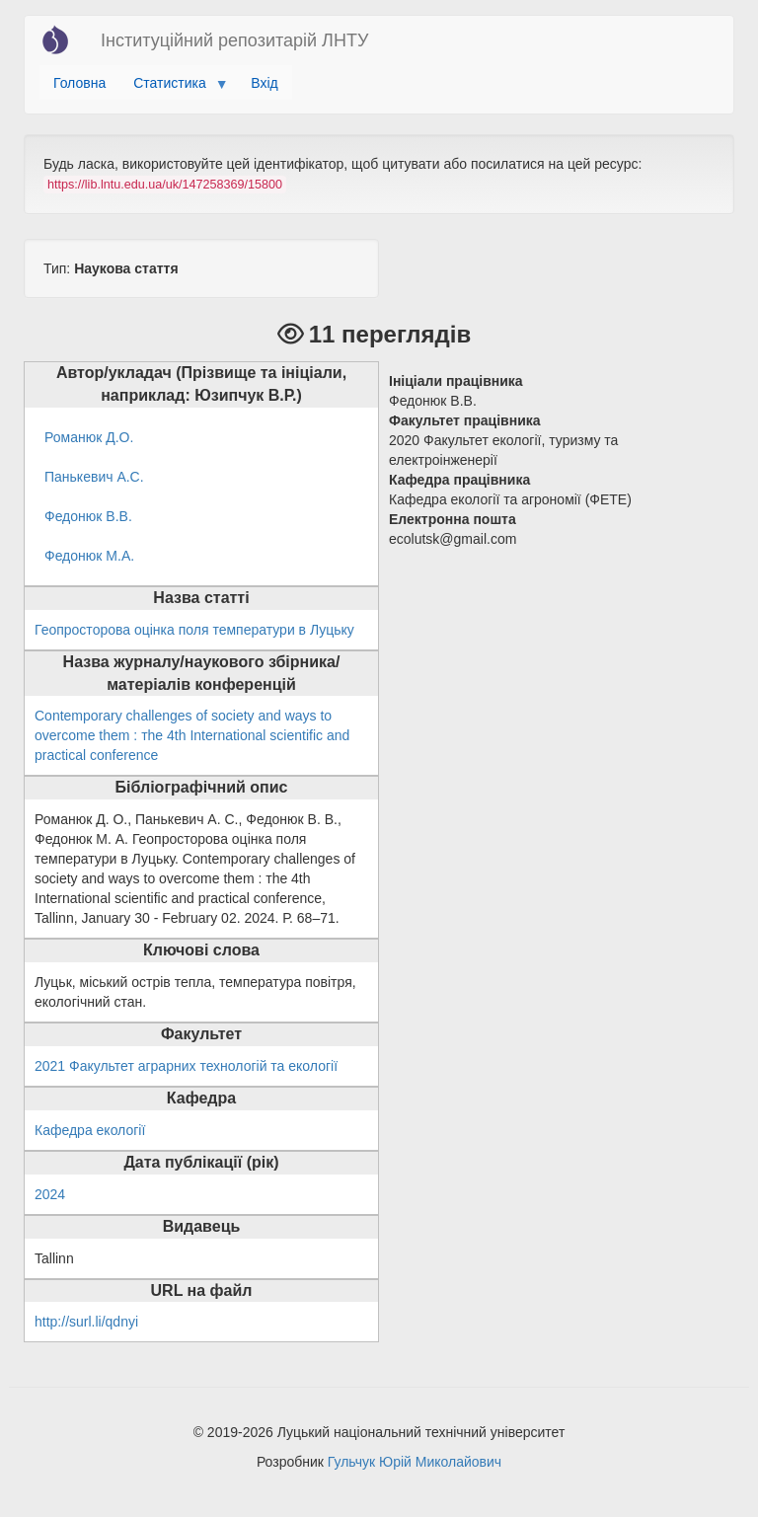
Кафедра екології (90, 1130)
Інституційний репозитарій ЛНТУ (234, 40)
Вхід (264, 83)
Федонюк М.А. (89, 556)
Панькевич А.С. (94, 477)
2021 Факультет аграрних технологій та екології (186, 1066)
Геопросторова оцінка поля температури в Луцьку (194, 630)
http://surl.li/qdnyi (86, 1321)
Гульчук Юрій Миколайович (414, 1462)
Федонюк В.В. (88, 516)
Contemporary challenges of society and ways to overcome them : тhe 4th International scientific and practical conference (192, 735)
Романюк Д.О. (88, 437)
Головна (79, 83)
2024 (50, 1194)
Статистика (173, 88)
